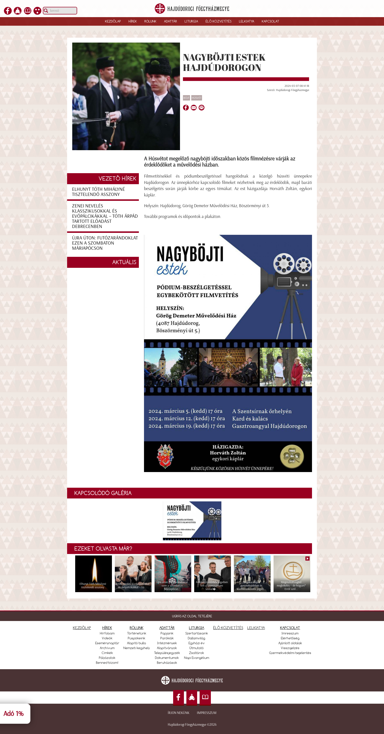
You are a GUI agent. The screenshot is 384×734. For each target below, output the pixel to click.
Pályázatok (107, 658)
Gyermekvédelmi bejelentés (290, 653)
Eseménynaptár (107, 643)
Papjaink (167, 633)
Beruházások (167, 663)
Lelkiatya (246, 21)
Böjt (186, 98)
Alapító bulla (136, 643)
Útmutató (197, 648)
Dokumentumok (167, 658)
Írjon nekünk (178, 713)
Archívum (107, 648)
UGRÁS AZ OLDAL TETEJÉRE (192, 616)
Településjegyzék (167, 653)
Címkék (107, 653)
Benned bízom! (107, 663)
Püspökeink (136, 638)
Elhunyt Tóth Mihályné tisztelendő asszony (98, 191)
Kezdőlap (113, 21)
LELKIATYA (256, 627)
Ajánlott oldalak (290, 643)
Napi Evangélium (196, 658)
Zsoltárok (196, 653)
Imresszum (290, 633)
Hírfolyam (107, 633)
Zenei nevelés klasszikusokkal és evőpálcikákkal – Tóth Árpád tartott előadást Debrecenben (105, 216)
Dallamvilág (196, 638)
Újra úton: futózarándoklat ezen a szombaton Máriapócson (105, 243)
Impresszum (206, 713)
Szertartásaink (196, 633)
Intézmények (167, 643)
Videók (107, 638)
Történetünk (136, 633)
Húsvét (197, 98)
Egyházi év (197, 643)
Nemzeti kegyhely (136, 648)
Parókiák (167, 638)
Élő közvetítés (218, 21)
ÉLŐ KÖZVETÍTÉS (228, 627)
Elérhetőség (290, 638)
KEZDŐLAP (82, 627)
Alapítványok (167, 648)
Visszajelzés (290, 648)
